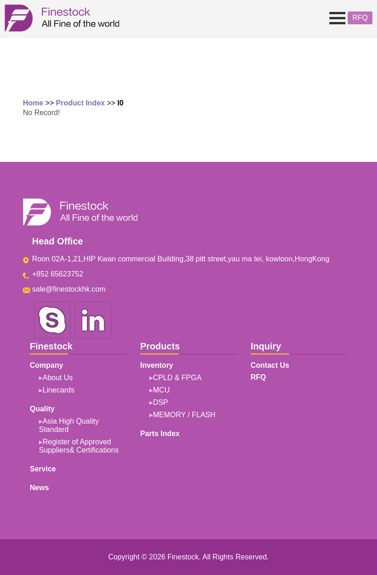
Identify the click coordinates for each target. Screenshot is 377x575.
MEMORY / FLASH (184, 415)
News (39, 488)
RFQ (360, 18)
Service (43, 469)
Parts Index (160, 433)
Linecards (58, 390)
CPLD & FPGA (177, 377)
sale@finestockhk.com (68, 289)
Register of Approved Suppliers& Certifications (79, 446)
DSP (160, 402)
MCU (161, 390)
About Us (58, 377)
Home (33, 103)
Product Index (80, 103)
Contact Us (270, 365)
